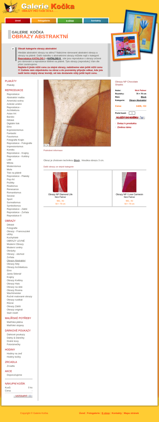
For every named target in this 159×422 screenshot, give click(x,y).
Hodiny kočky (14, 356)
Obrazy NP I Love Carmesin (129, 195)
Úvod (82, 413)
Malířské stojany (15, 325)
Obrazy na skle (14, 287)
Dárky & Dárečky (15, 337)
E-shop (106, 413)
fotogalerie (44, 20)
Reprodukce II (14, 215)
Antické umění (14, 104)
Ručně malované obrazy (19, 296)
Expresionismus (15, 130)
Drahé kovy (13, 341)
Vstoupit (21, 396)
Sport (9, 199)
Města (10, 163)
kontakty (96, 20)
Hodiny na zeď (14, 353)
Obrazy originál (15, 309)
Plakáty (11, 85)
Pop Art (11, 179)
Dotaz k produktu (127, 123)
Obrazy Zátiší (14, 306)
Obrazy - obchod (15, 254)
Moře (9, 169)
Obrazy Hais (13, 283)
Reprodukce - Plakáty (18, 176)
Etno (9, 126)
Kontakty (117, 413)
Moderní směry (14, 247)
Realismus (12, 186)
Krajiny (10, 277)
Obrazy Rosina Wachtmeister (14, 292)
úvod (18, 20)
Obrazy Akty (13, 263)
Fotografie (12, 228)
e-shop (70, 20)
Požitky (10, 182)
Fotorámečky (13, 344)
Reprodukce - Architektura (14, 109)
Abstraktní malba (15, 97)
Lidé (9, 159)
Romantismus (14, 192)
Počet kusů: (121, 113)
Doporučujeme (14, 375)
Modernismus (14, 166)
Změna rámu (124, 127)
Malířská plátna (15, 322)
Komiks (11, 149)
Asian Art (11, 113)
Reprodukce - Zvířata (18, 212)
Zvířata (10, 257)
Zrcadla (11, 366)
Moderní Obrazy (15, 244)
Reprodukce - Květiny (18, 156)
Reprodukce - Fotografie (19, 143)
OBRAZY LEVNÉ (16, 240)
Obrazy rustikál (14, 299)
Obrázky (11, 250)
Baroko (10, 116)
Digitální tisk (13, 123)
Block (143, 97)
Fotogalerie (93, 413)
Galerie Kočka (40, 413)
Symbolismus (14, 205)
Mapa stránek (131, 413)
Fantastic (11, 133)
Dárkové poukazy (16, 334)
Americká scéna (15, 100)
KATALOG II (54, 58)
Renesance (13, 189)
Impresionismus (15, 146)
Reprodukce (13, 94)
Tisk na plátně (14, 172)
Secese (11, 195)
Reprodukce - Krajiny (18, 153)
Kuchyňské (12, 237)
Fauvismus (12, 136)
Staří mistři (12, 313)
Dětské (10, 120)
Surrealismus (14, 202)
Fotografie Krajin (15, 139)
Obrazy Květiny (15, 280)
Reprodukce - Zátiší (17, 209)
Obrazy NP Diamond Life (60, 195)
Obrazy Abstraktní (137, 100)
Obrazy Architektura (17, 267)
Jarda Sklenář (14, 273)
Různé (10, 303)
